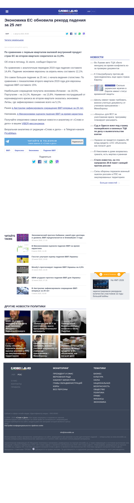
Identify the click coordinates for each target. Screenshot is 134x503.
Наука (97, 430)
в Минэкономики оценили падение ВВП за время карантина (50, 164)
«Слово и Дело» (22, 468)
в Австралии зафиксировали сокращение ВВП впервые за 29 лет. (48, 158)
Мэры (56, 436)
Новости (96, 57)
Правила (15, 437)
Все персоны (60, 439)
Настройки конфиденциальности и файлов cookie (23, 476)
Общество (99, 439)
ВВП (8, 200)
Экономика (34, 200)
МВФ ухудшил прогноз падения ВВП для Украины (56, 329)
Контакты (16, 434)
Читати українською (14, 40)
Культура (98, 427)
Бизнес (98, 424)
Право (97, 446)
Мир (7, 34)
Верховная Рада (62, 427)
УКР (89, 11)
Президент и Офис (63, 424)
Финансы (99, 449)
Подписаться (77, 192)
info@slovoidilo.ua (67, 482)
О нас (14, 431)
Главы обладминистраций (67, 433)
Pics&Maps (10, 183)
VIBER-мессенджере (33, 173)
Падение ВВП (49, 200)
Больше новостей (109, 183)
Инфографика (110, 274)
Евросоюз (19, 200)
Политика (99, 442)
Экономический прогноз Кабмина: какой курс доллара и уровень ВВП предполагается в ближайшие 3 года (58, 287)
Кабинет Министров (64, 430)
